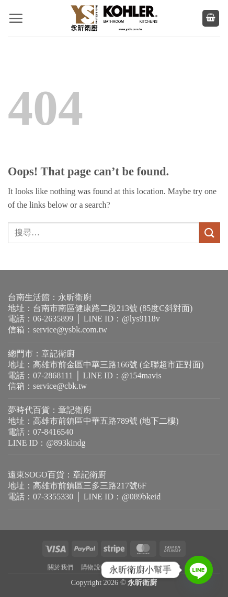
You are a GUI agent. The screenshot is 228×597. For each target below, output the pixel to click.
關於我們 (61, 567)
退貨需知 (167, 567)
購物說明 (94, 567)
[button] (16, 18)
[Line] (199, 570)
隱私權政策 (130, 567)
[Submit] (209, 232)
